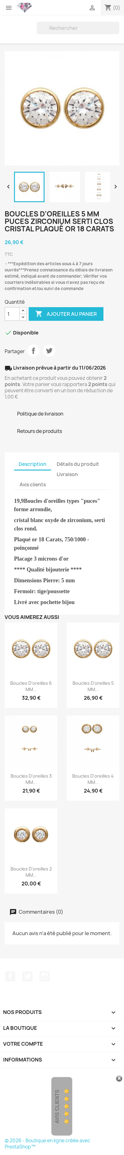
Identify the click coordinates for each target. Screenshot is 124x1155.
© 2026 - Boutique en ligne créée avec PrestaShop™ (47, 1143)
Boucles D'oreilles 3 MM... (31, 779)
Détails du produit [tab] (78, 464)
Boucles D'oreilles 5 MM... (93, 686)
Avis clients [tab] (33, 484)
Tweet (49, 350)
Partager (33, 350)
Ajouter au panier (66, 314)
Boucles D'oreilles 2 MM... (31, 872)
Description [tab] (32, 464)
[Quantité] (12, 314)
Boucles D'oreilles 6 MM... (31, 686)
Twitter (27, 976)
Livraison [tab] (67, 474)
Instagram (45, 976)
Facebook (10, 976)
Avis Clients (57, 1106)
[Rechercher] (78, 28)
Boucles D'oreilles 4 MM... (93, 779)
